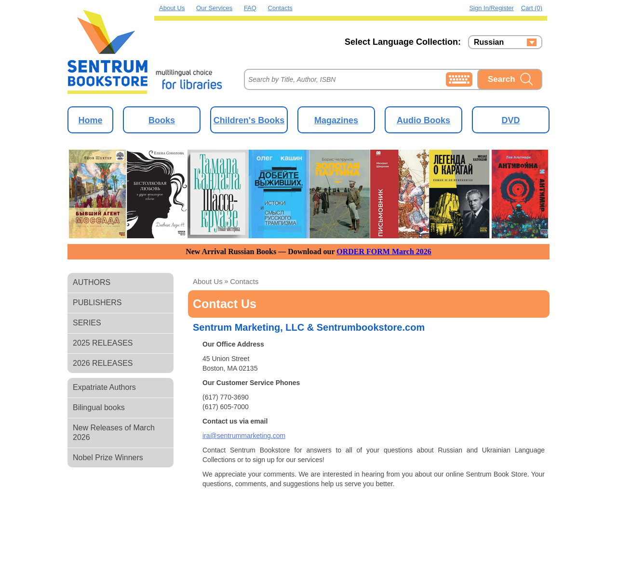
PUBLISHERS (97, 302)
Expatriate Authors (104, 387)
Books (161, 120)
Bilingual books (99, 407)
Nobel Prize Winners (108, 457)
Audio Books (423, 120)
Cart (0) (531, 8)
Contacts (280, 8)
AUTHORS (91, 282)
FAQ (250, 8)
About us (208, 281)
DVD (510, 120)
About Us (172, 8)
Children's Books (249, 120)
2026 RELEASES (103, 363)
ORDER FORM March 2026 (383, 251)
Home (90, 120)
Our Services (214, 8)
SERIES (87, 323)
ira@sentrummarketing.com (243, 435)
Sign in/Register (491, 8)
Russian (489, 42)
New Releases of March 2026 (114, 432)
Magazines (336, 120)
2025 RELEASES (103, 343)
